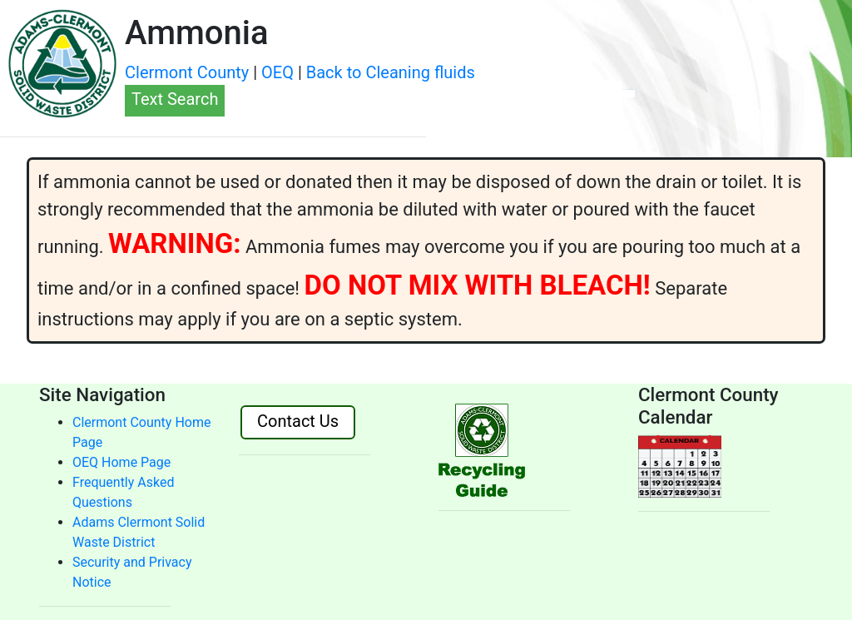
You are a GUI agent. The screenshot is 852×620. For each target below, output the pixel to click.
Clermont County (187, 72)
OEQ (277, 72)
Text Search (174, 99)
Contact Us (298, 421)
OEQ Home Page (121, 462)
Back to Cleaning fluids (390, 72)
